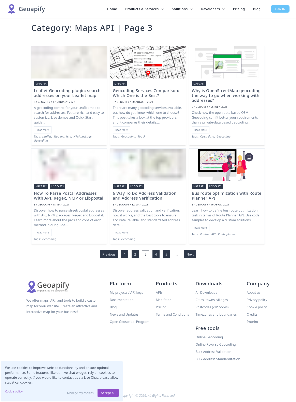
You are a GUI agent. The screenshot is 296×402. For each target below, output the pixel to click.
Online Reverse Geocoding (216, 344)
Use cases (57, 186)
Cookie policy (14, 391)
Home (112, 9)
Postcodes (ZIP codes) (212, 307)
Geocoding (41, 140)
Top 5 (141, 136)
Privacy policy (257, 300)
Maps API (41, 83)
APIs (159, 292)
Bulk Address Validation (214, 351)
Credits (252, 314)
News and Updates (124, 314)
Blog (257, 9)
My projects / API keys (126, 292)
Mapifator (163, 300)
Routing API (208, 234)
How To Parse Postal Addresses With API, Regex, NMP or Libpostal (68, 195)
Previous (108, 254)
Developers (213, 9)
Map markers (62, 136)
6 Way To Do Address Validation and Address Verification (144, 195)
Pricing (239, 9)
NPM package (82, 136)
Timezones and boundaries (216, 314)
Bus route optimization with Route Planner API (227, 195)
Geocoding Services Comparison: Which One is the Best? (146, 93)
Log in (280, 9)
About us (253, 292)
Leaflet (46, 136)
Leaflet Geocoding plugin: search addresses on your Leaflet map (67, 93)
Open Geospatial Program (129, 321)
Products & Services (144, 9)
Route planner (227, 234)
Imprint (252, 321)
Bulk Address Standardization (218, 359)
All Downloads (206, 292)
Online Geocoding (209, 337)
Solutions (182, 9)
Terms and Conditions (172, 314)
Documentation (122, 300)
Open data (207, 136)
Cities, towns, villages (212, 300)
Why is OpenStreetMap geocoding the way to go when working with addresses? (226, 95)
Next (190, 254)
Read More (42, 130)
